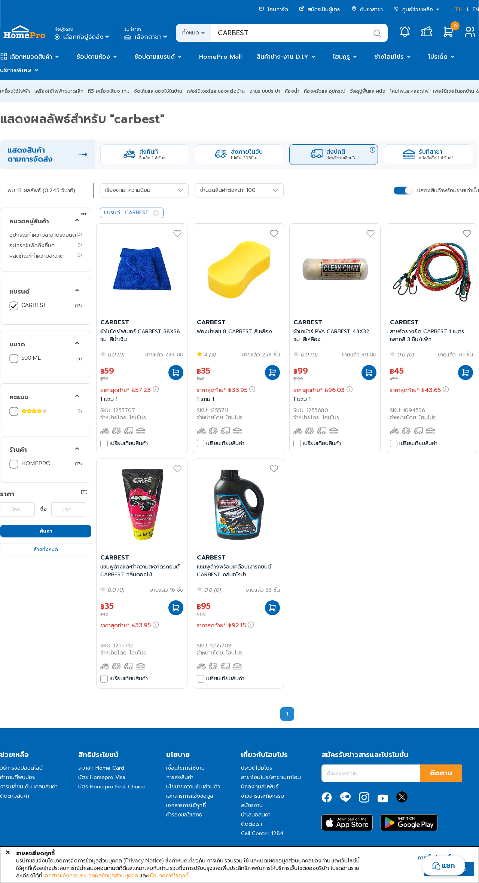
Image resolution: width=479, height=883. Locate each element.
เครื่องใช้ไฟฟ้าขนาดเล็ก (58, 91)
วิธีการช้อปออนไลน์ (21, 768)
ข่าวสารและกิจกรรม (262, 796)
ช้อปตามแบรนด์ (154, 56)
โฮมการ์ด (273, 9)
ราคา (7, 494)
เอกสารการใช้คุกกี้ (186, 805)
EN (476, 9)
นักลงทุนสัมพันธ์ (259, 787)
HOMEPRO (36, 463)
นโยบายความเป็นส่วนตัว (193, 787)
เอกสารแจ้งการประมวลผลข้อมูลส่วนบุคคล (90, 875)
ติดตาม (441, 773)
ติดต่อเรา (251, 824)
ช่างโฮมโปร (389, 56)
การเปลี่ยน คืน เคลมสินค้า (29, 787)
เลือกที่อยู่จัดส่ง (82, 37)
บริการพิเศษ (15, 70)
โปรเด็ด (438, 56)
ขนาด (17, 344)
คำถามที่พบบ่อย (18, 777)
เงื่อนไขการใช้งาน (185, 768)
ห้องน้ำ (292, 91)
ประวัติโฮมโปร (256, 768)
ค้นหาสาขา (367, 9)
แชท (448, 866)
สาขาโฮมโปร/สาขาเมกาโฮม (271, 777)
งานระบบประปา (264, 91)
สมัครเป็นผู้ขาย (320, 9)
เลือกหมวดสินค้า (30, 56)
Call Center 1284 (262, 833)
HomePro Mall (220, 56)
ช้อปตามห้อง (93, 56)
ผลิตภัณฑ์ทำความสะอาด (36, 255)
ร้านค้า (18, 449)
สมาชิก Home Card (101, 768)
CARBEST (33, 305)
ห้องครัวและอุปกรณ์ (324, 91)
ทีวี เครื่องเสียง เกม (108, 91)
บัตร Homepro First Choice (112, 787)
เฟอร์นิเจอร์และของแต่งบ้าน (216, 91)
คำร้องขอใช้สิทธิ (184, 815)
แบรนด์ (19, 291)
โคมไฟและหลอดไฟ (409, 91)
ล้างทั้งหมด (46, 549)
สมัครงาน (252, 805)
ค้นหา (46, 530)
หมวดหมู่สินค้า (29, 221)
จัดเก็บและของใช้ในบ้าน (158, 91)
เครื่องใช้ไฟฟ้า (15, 91)
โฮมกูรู (341, 56)
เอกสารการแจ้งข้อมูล (189, 796)
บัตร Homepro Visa (101, 777)
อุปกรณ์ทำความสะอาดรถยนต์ (42, 235)
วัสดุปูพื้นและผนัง (367, 91)
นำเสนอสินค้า (256, 815)
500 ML (31, 358)
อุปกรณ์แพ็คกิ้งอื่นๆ (32, 245)
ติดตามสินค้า (14, 796)
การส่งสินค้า (179, 777)
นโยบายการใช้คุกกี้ (168, 875)
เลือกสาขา (146, 37)
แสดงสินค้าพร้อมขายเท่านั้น (448, 190)
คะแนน (18, 397)
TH (459, 9)
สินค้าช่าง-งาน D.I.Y (282, 56)
